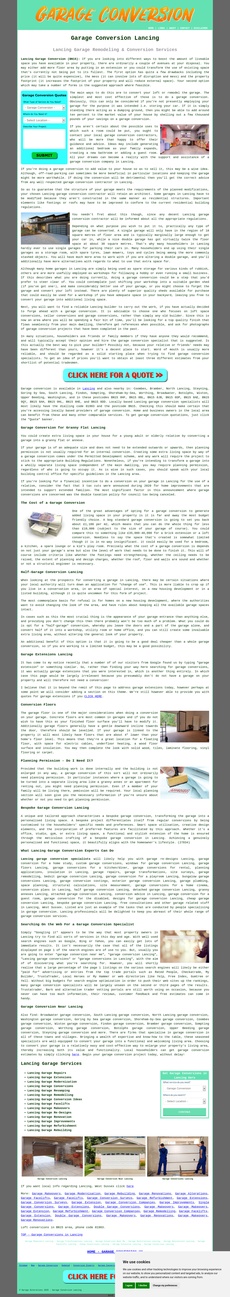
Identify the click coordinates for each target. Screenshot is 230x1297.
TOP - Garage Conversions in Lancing (52, 1234)
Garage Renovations (155, 1193)
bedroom (103, 148)
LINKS (161, 28)
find (33, 1015)
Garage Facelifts (35, 1198)
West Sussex (52, 907)
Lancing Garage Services (51, 1063)
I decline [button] (142, 1285)
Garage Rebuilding (119, 1193)
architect (142, 194)
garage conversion (85, 161)
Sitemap (23, 1265)
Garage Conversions (108, 1265)
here (75, 1054)
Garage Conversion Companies (130, 1202)
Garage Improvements (177, 1202)
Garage (26, 388)
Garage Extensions (192, 1198)
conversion (74, 169)
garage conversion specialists (174, 401)
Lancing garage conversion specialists (55, 859)
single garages (67, 248)
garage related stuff (191, 903)
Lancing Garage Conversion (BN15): (50, 59)
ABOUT (172, 28)
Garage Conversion (48, 1265)
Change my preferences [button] (165, 1285)
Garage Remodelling (159, 1211)
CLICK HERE (93, 696)
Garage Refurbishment (155, 1198)
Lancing (89, 388)
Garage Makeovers (46, 1193)
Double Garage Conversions (117, 1206)
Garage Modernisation (82, 1193)
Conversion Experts (83, 1265)
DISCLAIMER (200, 28)
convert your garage (43, 1045)
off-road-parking (53, 173)
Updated (65, 1265)
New (33, 1265)
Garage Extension (86, 1202)
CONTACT (185, 28)
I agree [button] (128, 1285)
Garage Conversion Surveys (109, 1198)
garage (77, 230)
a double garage (174, 257)
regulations (196, 219)
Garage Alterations (191, 1193)
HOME (151, 28)
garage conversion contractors (130, 135)
